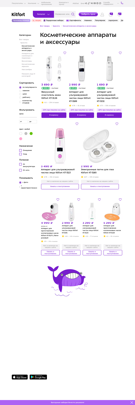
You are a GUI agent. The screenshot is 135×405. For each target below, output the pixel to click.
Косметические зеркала (28, 65)
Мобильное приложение (46, 3)
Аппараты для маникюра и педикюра (28, 56)
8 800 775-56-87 (25, 352)
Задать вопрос (25, 357)
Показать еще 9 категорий (28, 75)
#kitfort (76, 3)
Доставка (17, 325)
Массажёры (27, 69)
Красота (23, 43)
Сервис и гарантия (22, 321)
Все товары (24, 39)
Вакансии (74, 329)
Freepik (22, 396)
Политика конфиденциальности (87, 332)
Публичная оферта (80, 340)
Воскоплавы (27, 61)
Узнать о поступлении (60, 186)
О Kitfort (74, 321)
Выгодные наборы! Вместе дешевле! (67, 402)
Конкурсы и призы (63, 3)
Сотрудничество (78, 325)
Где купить (18, 329)
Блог (82, 3)
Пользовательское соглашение (87, 336)
